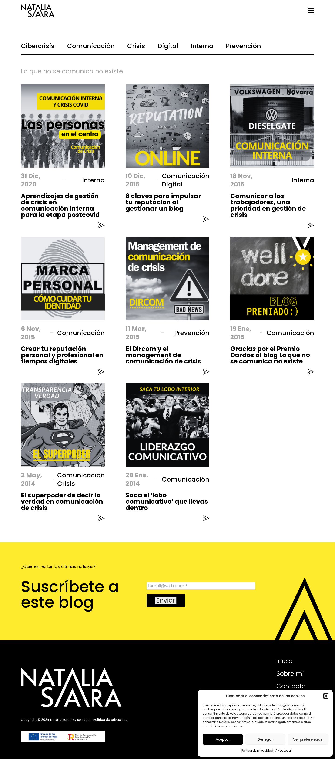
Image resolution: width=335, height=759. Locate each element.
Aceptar (223, 739)
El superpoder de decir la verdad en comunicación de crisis (62, 501)
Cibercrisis (38, 46)
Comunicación (91, 46)
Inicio (284, 661)
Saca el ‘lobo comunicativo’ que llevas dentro (167, 501)
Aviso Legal (283, 750)
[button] (325, 696)
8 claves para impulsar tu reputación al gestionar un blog (163, 202)
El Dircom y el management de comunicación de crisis (163, 355)
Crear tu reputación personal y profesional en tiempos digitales (62, 355)
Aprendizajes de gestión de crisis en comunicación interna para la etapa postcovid (60, 205)
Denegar (265, 739)
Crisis (136, 46)
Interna (202, 46)
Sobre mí (290, 673)
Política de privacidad (257, 750)
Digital (168, 46)
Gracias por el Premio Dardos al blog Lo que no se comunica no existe (270, 355)
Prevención (243, 46)
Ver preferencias (308, 739)
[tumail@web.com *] (201, 585)
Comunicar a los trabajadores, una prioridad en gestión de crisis (268, 205)
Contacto (291, 686)
